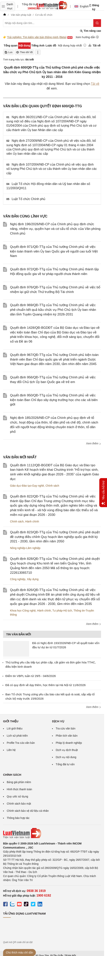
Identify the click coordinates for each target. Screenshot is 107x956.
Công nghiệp (17, 579)
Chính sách (52, 485)
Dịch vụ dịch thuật (67, 750)
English (80, 6)
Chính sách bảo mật (19, 803)
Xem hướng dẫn (87, 37)
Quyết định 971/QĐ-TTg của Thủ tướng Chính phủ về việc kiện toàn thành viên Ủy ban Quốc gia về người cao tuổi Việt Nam (54, 251)
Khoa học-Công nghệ (23, 610)
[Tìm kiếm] (97, 23)
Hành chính (32, 521)
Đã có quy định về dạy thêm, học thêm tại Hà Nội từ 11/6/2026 (45, 685)
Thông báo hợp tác (18, 817)
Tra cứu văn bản (65, 728)
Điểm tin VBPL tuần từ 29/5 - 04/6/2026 (30, 676)
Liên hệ (11, 750)
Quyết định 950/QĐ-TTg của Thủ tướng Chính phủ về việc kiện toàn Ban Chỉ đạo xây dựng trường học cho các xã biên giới (54, 399)
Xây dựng (32, 579)
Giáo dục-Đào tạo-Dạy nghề (27, 485)
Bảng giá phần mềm (19, 782)
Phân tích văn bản (67, 735)
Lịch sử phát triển (17, 735)
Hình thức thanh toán (19, 789)
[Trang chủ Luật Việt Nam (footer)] (52, 833)
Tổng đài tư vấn (65, 764)
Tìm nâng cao (90, 31)
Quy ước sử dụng (17, 796)
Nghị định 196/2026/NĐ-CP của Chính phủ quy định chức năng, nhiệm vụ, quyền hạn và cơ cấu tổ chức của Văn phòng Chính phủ (55, 228)
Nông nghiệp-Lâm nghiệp (25, 548)
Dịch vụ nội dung (66, 757)
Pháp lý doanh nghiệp (69, 742)
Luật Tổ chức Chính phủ (28, 199)
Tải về (95, 83)
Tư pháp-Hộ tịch (62, 610)
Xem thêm (93, 443)
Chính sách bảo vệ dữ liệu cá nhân (28, 810)
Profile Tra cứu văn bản (21, 742)
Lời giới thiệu (14, 728)
